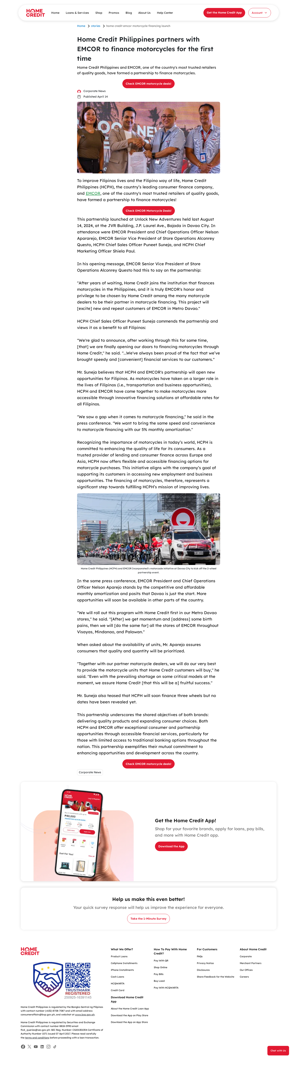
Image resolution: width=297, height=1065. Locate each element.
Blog (129, 13)
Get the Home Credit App (224, 12)
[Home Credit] (35, 13)
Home (55, 13)
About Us (144, 13)
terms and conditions (37, 1037)
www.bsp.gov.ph (85, 1014)
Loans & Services (77, 13)
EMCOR (93, 193)
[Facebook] (23, 1046)
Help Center (165, 13)
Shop (98, 13)
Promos (114, 13)
